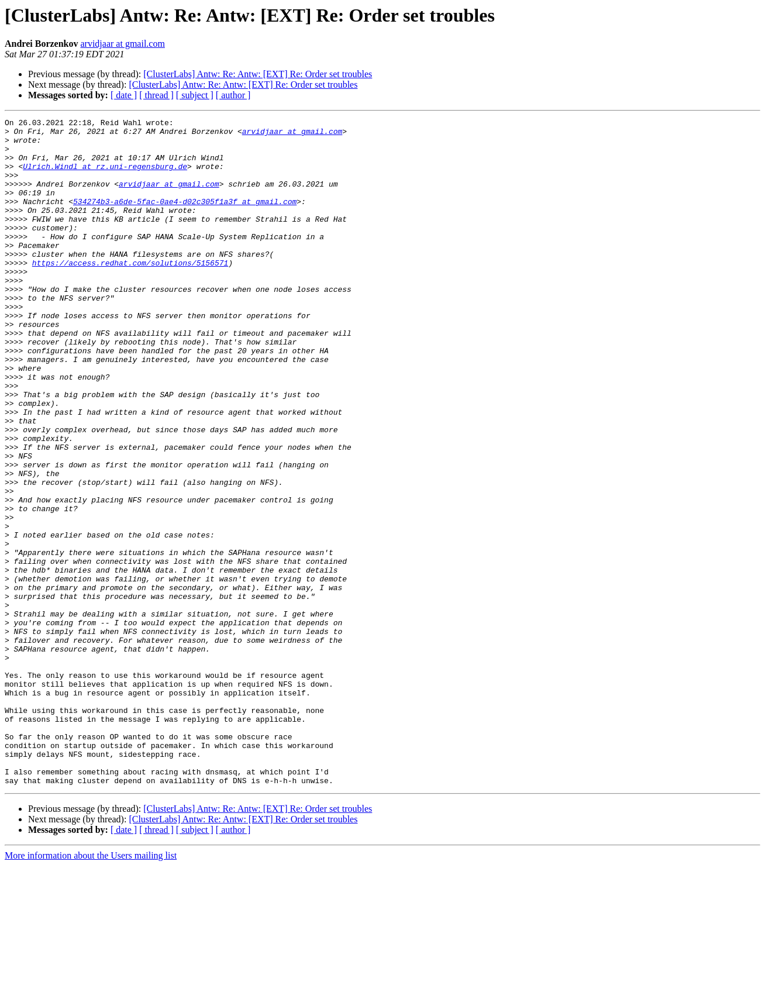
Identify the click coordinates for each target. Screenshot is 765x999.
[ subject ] (194, 95)
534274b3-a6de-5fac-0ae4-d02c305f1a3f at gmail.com (185, 218)
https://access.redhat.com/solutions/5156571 (130, 292)
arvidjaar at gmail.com (122, 44)
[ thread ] (156, 95)
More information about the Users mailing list (91, 989)
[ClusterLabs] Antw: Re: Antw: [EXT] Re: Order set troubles (257, 74)
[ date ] (124, 95)
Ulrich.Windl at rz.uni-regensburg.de (105, 176)
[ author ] (233, 95)
